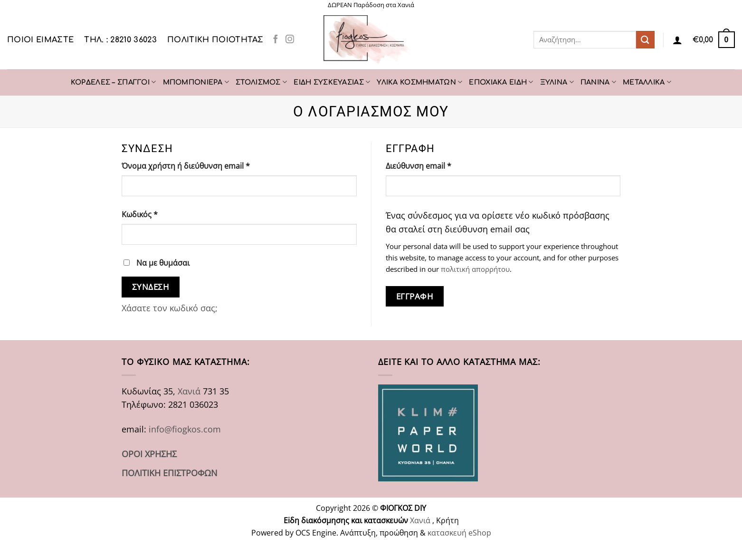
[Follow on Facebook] (275, 40)
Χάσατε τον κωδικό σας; (170, 308)
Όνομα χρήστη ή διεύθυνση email (204, 165)
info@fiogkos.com (185, 429)
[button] (714, 39)
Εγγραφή (415, 296)
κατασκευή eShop (459, 532)
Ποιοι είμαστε (40, 40)
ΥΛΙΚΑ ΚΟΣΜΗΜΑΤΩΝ (419, 81)
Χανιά (189, 391)
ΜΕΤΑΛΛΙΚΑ (647, 81)
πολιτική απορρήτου (475, 269)
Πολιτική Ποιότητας (215, 40)
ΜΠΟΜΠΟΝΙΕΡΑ (196, 81)
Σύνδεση (151, 286)
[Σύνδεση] (677, 39)
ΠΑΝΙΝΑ (598, 81)
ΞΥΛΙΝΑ (557, 81)
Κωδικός (158, 214)
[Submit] (645, 39)
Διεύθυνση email (437, 165)
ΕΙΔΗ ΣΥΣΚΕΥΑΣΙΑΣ (332, 81)
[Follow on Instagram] (289, 40)
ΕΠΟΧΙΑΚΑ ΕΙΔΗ (501, 81)
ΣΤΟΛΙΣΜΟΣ (261, 81)
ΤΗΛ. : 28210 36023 (120, 40)
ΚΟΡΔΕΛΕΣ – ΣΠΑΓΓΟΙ (113, 81)
